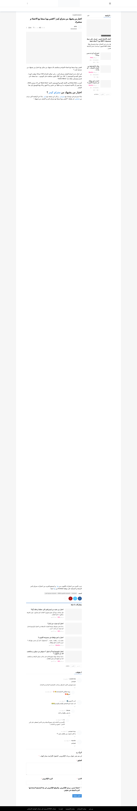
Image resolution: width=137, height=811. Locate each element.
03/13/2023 (74, 29)
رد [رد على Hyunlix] (74, 745)
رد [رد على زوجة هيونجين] (74, 736)
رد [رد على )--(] (63, 727)
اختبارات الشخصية (106, 35)
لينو (45, 96)
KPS (75, 26)
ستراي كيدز (54, 92)
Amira (91, 57)
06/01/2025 (96, 74)
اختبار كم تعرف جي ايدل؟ (55, 623)
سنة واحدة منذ (48, 691)
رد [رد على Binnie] (68, 715)
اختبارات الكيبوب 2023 (64, 593)
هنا (58, 586)
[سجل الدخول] (27, 3)
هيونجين (62, 96)
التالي (72, 666)
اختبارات (74, 593)
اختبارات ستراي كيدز (50, 593)
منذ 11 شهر (54, 617)
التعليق (79, 760)
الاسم (79, 778)
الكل (88, 15)
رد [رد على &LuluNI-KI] (74, 687)
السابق (79, 666)
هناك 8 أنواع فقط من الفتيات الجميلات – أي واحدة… (93, 67)
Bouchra (58, 645)
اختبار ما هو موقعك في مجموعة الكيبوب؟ (50, 637)
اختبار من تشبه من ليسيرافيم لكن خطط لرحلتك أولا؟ (47, 609)
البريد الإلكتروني (47, 778)
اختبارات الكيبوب (77, 14)
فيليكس (77, 99)
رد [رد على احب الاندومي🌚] (74, 706)
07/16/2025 (96, 87)
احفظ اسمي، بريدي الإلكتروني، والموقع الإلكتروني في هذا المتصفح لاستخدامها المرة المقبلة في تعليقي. (54, 788)
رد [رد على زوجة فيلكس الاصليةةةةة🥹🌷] (68, 696)
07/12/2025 (96, 60)
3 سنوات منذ (62, 701)
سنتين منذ (65, 679)
